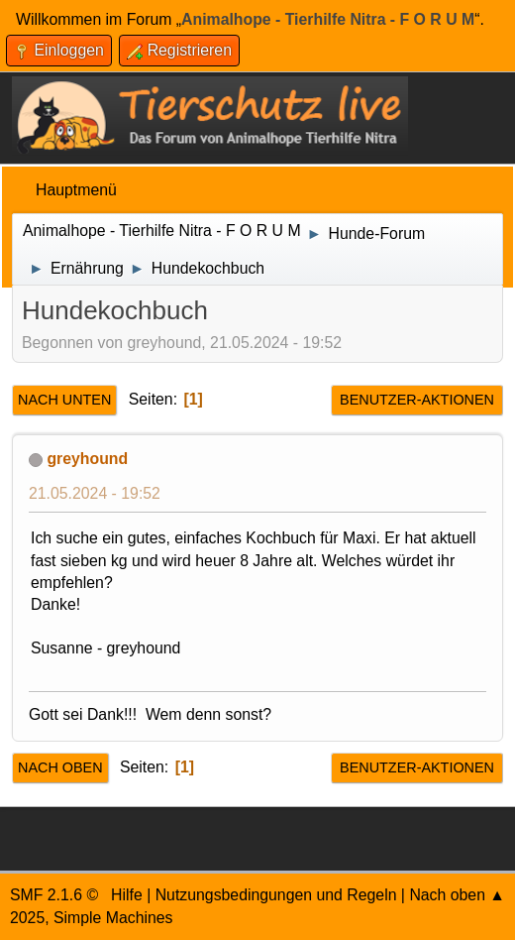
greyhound (87, 458)
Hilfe (127, 894)
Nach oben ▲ (457, 894)
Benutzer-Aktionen (417, 400)
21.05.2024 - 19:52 (94, 493)
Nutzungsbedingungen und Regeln (276, 894)
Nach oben (60, 767)
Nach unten (64, 400)
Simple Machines (113, 917)
